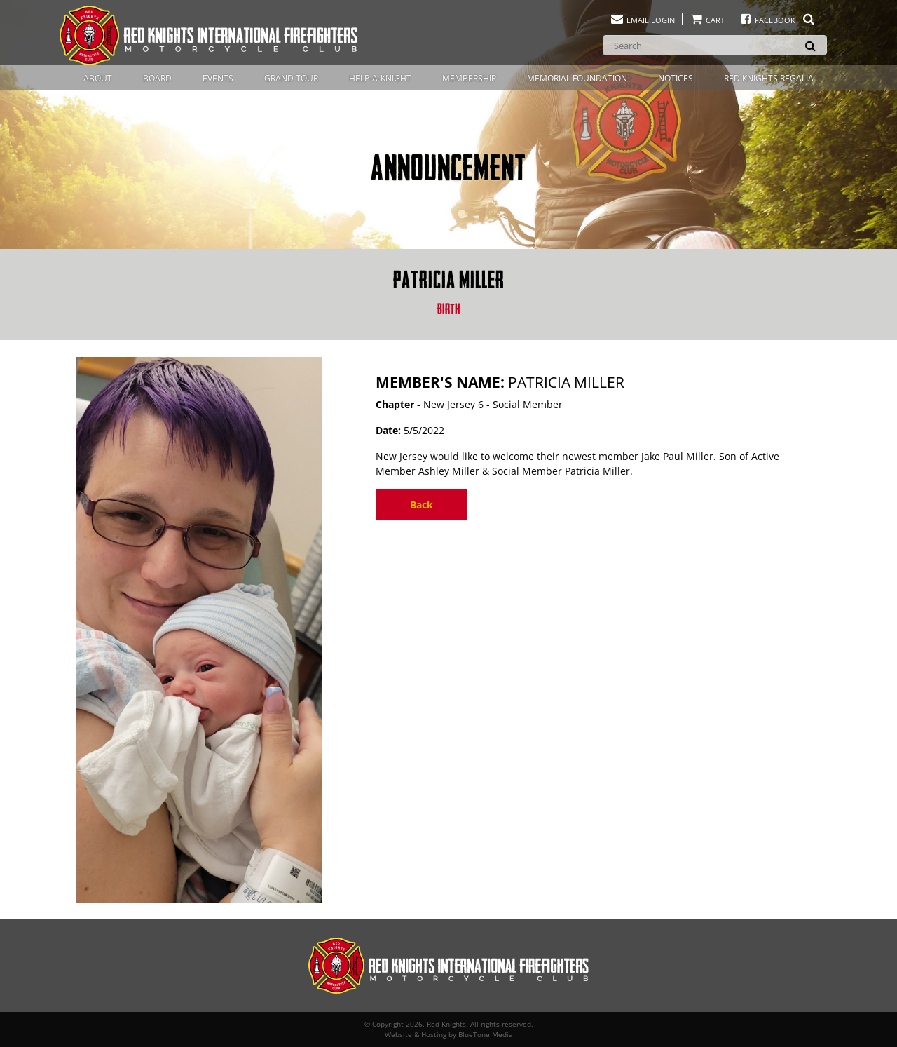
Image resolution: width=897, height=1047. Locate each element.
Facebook (777, 20)
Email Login (642, 20)
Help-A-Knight (380, 78)
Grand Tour (291, 78)
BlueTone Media (485, 1034)
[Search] (715, 45)
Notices (675, 78)
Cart (707, 20)
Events (218, 78)
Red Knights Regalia (769, 78)
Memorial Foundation (577, 78)
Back (421, 504)
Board (157, 78)
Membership (469, 78)
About (97, 78)
